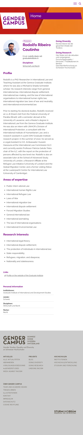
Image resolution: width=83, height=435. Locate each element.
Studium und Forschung (65, 365)
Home (35, 16)
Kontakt (7, 396)
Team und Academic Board (15, 387)
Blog (31, 359)
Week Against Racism (12, 371)
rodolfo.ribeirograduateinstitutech (32, 57)
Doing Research (63, 52)
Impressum (8, 399)
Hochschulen (60, 357)
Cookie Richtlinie (11, 405)
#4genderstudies (11, 368)
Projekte (33, 357)
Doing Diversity (63, 41)
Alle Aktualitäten (11, 359)
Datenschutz (9, 402)
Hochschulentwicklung (65, 362)
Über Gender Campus (12, 384)
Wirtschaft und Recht (31, 66)
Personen (27, 41)
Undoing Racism (36, 368)
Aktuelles (7, 357)
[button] (75, 3)
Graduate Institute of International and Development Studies (27, 293)
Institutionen (60, 359)
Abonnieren (8, 362)
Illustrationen (10, 393)
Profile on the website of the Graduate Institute (24, 275)
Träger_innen (9, 390)
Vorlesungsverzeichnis (14, 365)
